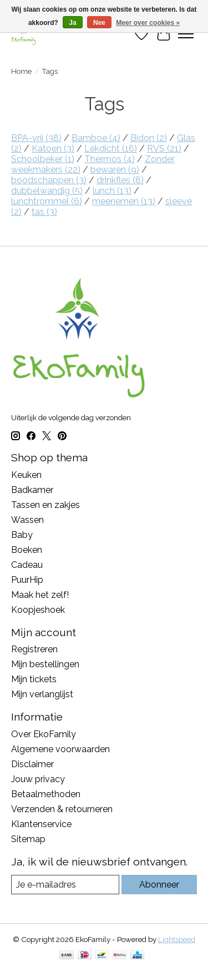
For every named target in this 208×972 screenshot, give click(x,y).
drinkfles (120, 180)
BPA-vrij (36, 138)
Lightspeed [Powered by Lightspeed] (176, 939)
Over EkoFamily (43, 734)
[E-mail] (65, 884)
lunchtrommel (46, 201)
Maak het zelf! (40, 595)
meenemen (123, 201)
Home (21, 71)
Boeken (26, 550)
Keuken (26, 475)
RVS (164, 148)
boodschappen (49, 180)
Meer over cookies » (148, 23)
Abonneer (159, 884)
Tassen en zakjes (45, 505)
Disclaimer (32, 764)
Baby (22, 535)
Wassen (27, 520)
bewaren (114, 169)
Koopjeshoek (38, 610)
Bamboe (96, 138)
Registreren (34, 649)
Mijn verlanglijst (42, 694)
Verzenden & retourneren (62, 809)
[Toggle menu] (186, 34)
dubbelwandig (47, 190)
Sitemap (28, 839)
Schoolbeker (42, 159)
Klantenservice (41, 824)
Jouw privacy (38, 779)
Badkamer (32, 490)
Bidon (148, 138)
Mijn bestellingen (45, 664)
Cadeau (27, 565)
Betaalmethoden (45, 794)
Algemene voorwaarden (60, 749)
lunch (112, 190)
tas (44, 212)
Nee (99, 23)
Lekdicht (110, 148)
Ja (72, 23)
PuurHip (27, 580)
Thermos (109, 159)
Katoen (53, 148)
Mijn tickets (34, 679)
